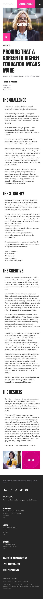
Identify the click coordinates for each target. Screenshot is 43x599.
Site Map (25, 581)
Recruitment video (33, 76)
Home (4, 481)
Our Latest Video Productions (16, 481)
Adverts (5, 76)
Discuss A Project (26, 3)
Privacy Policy (7, 581)
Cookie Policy (17, 581)
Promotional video (17, 76)
